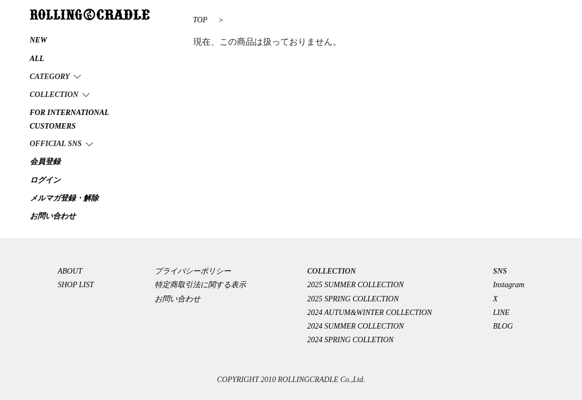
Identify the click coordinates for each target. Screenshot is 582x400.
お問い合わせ (177, 299)
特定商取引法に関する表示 (200, 285)
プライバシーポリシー (196, 271)
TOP (200, 20)
